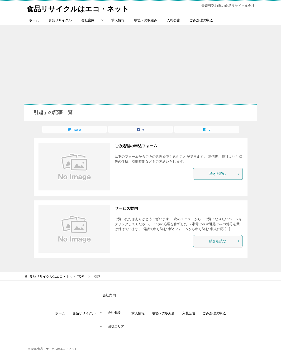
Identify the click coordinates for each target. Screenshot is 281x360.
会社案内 (88, 20)
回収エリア (116, 326)
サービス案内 (126, 208)
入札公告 (173, 20)
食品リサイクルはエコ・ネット (78, 8)
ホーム (34, 20)
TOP (56, 276)
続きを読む (224, 173)
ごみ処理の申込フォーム (136, 146)
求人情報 (117, 20)
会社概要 (114, 312)
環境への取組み (145, 20)
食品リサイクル (60, 20)
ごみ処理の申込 (201, 20)
